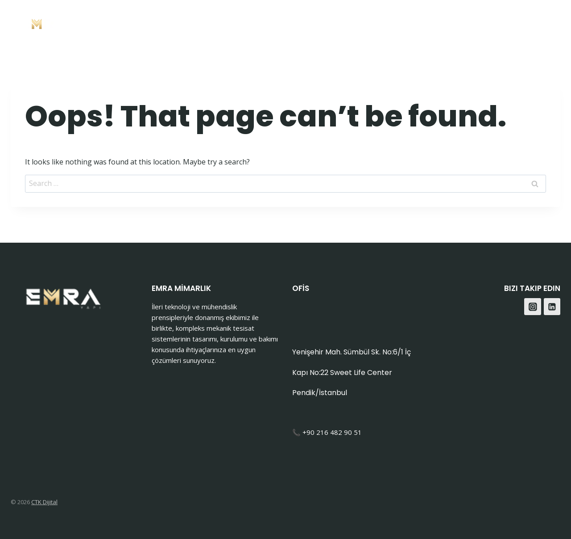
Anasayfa (265, 22)
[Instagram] (550, 23)
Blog (491, 22)
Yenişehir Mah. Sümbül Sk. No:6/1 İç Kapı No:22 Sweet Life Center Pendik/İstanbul (351, 372)
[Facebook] (528, 23)
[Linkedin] (552, 306)
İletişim (453, 22)
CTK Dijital (44, 502)
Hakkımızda (400, 22)
